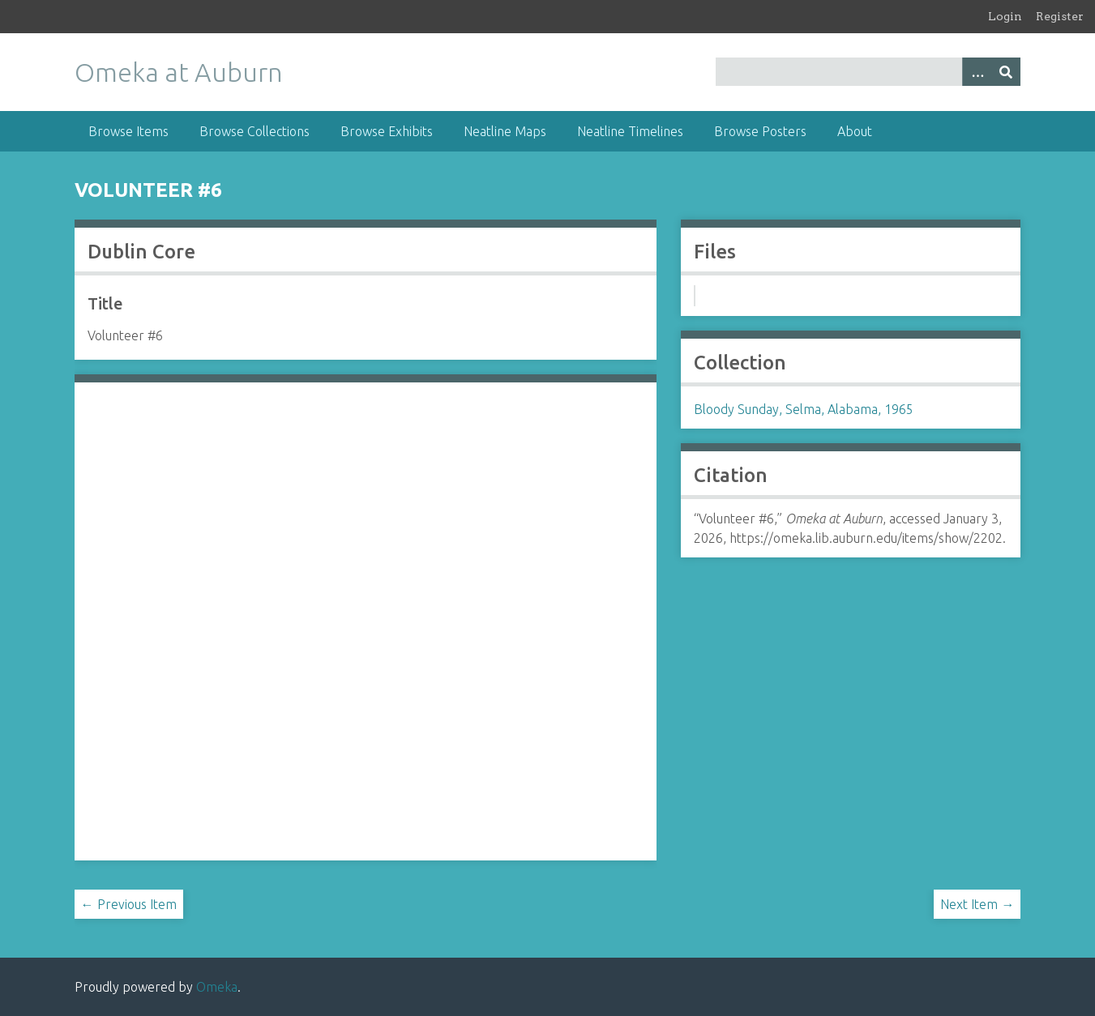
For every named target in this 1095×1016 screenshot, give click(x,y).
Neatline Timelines (630, 131)
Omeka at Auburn (179, 72)
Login (1005, 16)
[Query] (868, 72)
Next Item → (977, 904)
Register (1060, 16)
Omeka (216, 987)
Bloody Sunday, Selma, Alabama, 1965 (803, 409)
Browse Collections (254, 131)
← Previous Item (129, 904)
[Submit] (1005, 72)
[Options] (976, 72)
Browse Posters (760, 131)
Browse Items (128, 131)
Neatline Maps (505, 131)
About (854, 131)
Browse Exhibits (386, 131)
